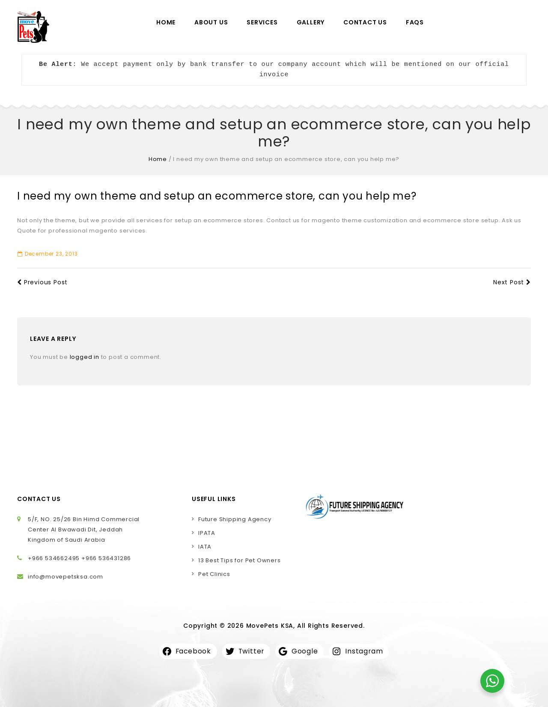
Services (262, 22)
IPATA (206, 533)
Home (166, 22)
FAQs (415, 22)
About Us (211, 22)
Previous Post (42, 282)
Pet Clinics (214, 574)
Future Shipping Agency (234, 519)
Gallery (311, 22)
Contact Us (365, 22)
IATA (204, 547)
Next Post (512, 282)
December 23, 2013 (47, 253)
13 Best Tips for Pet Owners (239, 560)
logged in (84, 357)
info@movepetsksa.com (65, 577)
